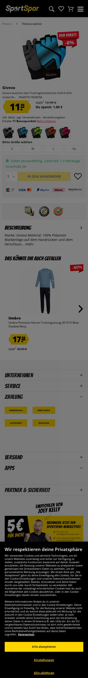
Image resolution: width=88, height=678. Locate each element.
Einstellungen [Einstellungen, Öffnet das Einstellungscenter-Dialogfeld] (44, 664)
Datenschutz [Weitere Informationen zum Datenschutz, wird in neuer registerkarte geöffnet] (26, 638)
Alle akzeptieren (44, 651)
